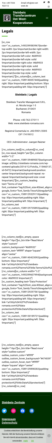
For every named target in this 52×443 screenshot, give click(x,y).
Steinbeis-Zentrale (13, 402)
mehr (25, 441)
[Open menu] (47, 18)
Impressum (9, 419)
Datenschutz (9, 422)
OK (32, 441)
